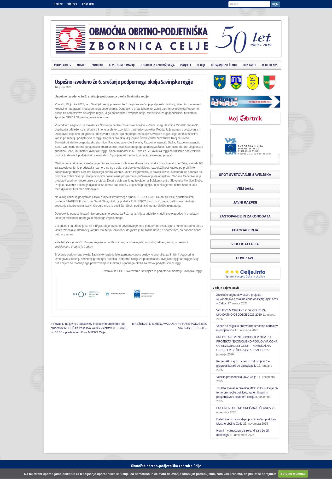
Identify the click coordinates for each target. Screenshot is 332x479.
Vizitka (72, 4)
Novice (81, 65)
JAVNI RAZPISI (245, 202)
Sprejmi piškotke (292, 473)
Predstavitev (62, 65)
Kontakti (88, 4)
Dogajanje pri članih (224, 65)
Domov (58, 4)
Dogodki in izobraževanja (158, 65)
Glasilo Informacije (122, 65)
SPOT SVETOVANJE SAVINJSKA (245, 175)
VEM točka (245, 188)
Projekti (185, 65)
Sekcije (201, 65)
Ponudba (97, 65)
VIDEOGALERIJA (245, 244)
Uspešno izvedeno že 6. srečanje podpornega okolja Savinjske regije (124, 82)
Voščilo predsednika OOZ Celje (236, 377)
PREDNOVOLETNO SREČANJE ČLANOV (243, 408)
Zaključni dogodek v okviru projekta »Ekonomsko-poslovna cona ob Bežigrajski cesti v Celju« (247, 299)
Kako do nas (270, 65)
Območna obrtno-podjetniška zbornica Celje (166, 465)
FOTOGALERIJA (245, 230)
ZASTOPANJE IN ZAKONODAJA (245, 216)
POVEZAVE (245, 258)
